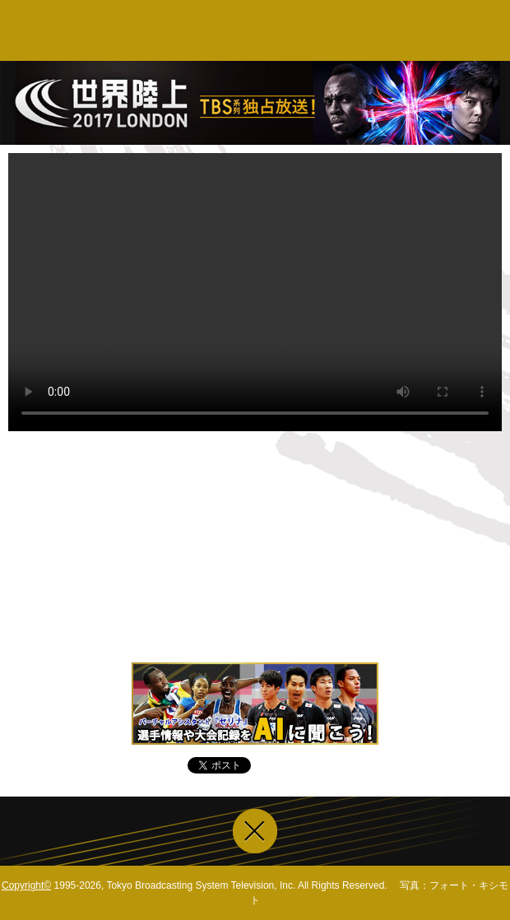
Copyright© (26, 885)
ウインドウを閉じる (255, 831)
